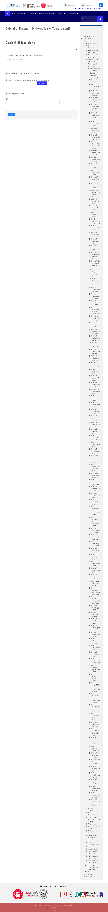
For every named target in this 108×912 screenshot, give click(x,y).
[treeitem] (91, 455)
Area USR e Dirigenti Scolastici (94, 843)
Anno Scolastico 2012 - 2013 (93, 814)
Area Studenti (90, 876)
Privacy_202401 (54, 907)
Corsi (86, 41)
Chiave (7, 99)
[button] (6, 73)
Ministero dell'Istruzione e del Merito (43, 14)
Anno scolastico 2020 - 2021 (93, 861)
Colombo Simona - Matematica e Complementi (24, 55)
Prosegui (54, 910)
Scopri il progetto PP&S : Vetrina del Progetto (94, 819)
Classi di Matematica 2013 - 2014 (94, 75)
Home (84, 34)
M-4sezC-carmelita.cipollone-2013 (96, 344)
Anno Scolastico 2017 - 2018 (93, 47)
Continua (42, 83)
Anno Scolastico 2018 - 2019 (93, 852)
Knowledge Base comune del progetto (93, 837)
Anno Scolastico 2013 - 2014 (93, 65)
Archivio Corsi (90, 43)
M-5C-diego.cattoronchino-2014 (96, 281)
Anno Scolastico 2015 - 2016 (93, 56)
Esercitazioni (92, 847)
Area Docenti (90, 874)
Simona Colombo (18, 59)
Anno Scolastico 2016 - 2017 (93, 51)
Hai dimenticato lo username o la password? (88, 8)
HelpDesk (63, 14)
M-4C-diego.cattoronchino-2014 (96, 273)
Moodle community (19, 14)
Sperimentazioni (93, 849)
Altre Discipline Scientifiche (95, 69)
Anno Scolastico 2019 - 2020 (93, 857)
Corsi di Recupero (93, 809)
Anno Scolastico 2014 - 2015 (93, 60)
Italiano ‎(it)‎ (74, 14)
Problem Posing (93, 824)
